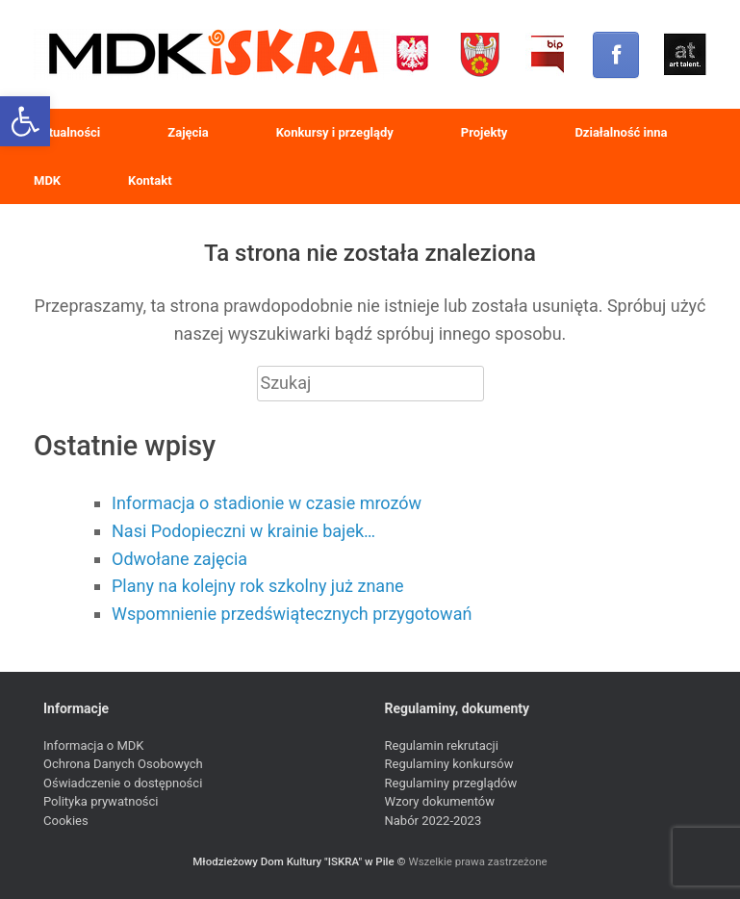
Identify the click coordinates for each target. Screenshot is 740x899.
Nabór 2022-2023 (433, 820)
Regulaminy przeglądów (451, 783)
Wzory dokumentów (440, 801)
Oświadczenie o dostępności (122, 783)
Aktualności (67, 132)
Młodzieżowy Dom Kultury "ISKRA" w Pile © (300, 861)
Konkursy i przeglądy (335, 132)
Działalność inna (620, 132)
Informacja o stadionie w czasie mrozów (266, 503)
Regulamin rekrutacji (441, 745)
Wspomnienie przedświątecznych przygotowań (292, 614)
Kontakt (149, 180)
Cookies (66, 820)
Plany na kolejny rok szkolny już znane (258, 586)
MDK (47, 180)
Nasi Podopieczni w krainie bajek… (243, 531)
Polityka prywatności (100, 801)
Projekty (484, 132)
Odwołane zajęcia (179, 559)
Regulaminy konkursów (449, 764)
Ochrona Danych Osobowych (123, 764)
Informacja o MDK (93, 745)
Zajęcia (187, 132)
